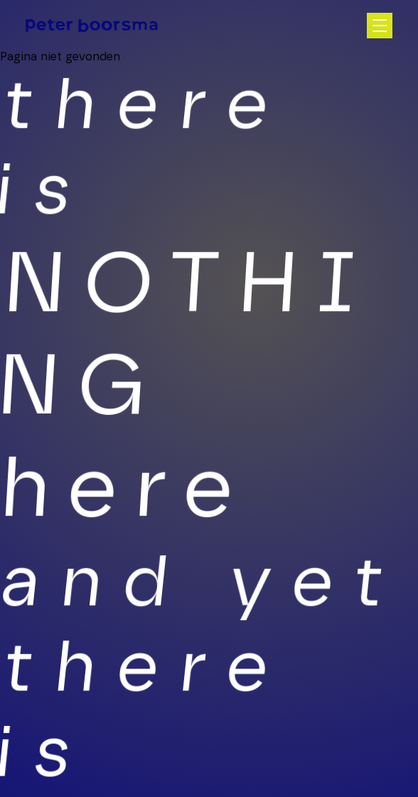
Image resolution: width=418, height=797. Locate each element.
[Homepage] (92, 25)
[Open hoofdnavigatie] (379, 25)
